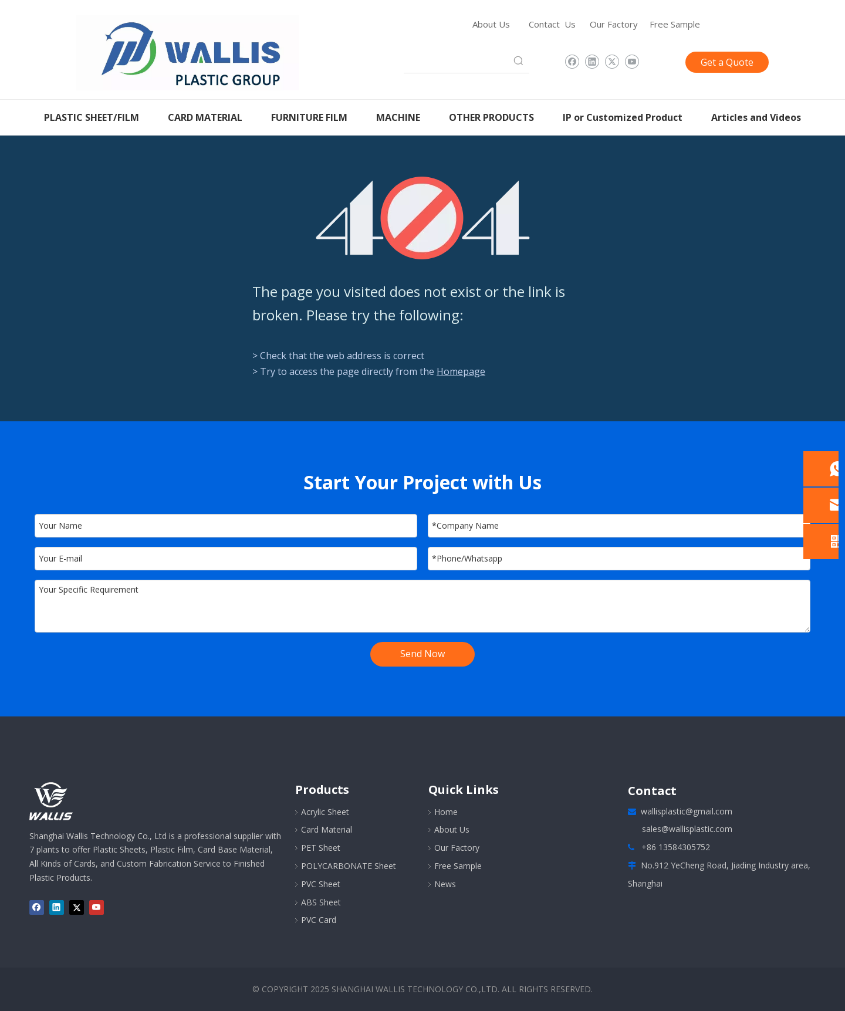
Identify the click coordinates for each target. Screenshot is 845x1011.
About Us (491, 24)
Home (446, 811)
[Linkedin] (591, 62)
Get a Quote (727, 62)
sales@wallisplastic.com (687, 828)
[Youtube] (631, 62)
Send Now (422, 653)
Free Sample (675, 24)
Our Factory (614, 24)
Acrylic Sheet (325, 811)
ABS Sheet (321, 902)
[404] (423, 218)
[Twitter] (611, 62)
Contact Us (552, 24)
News (445, 884)
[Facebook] (572, 62)
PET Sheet (320, 847)
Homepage (461, 371)
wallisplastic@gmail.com (686, 811)
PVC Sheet (320, 884)
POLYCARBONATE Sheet (348, 865)
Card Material (326, 829)
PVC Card (318, 919)
